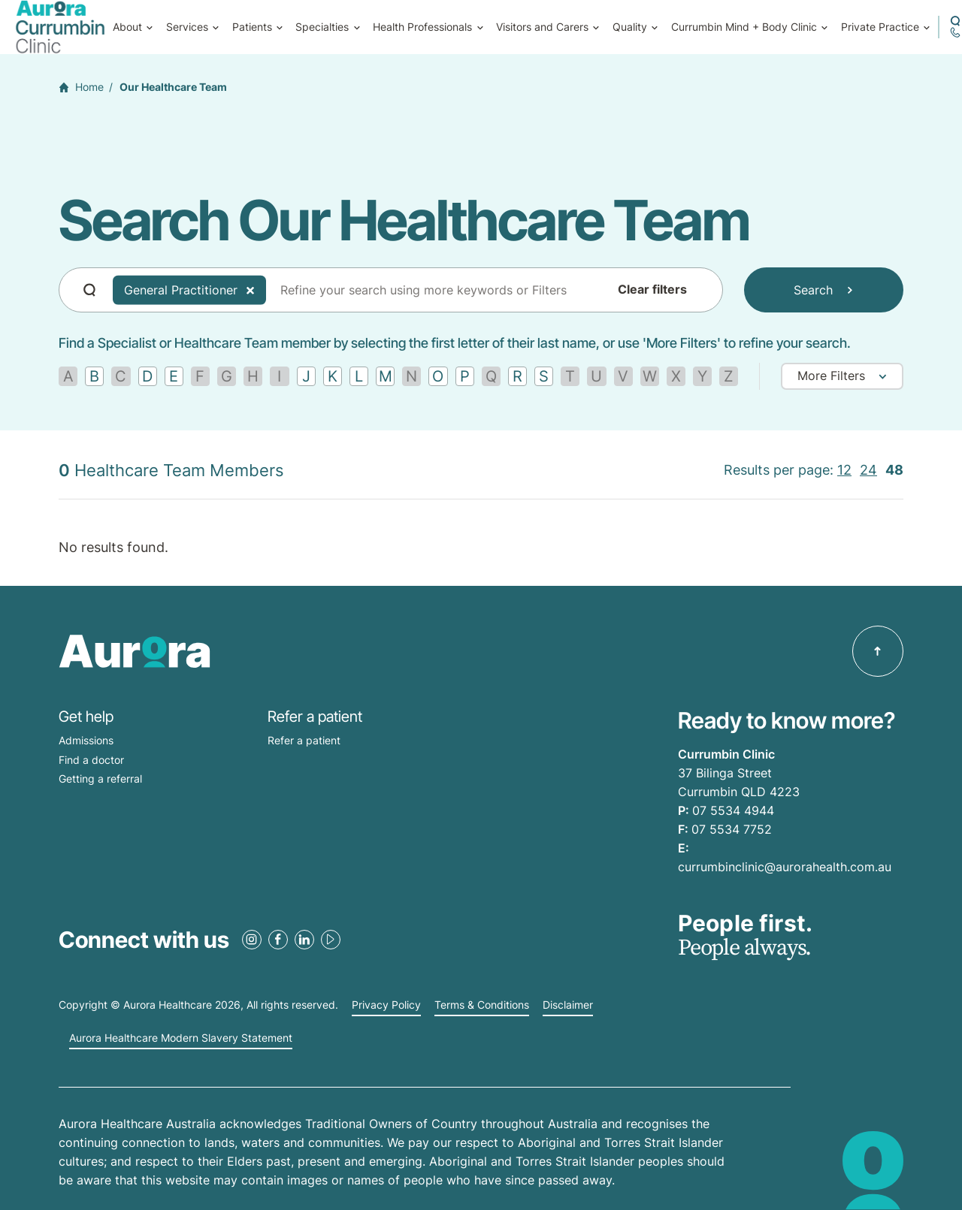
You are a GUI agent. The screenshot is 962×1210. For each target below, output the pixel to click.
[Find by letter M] (385, 376)
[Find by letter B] (94, 376)
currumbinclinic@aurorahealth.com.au (784, 866)
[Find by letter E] (174, 376)
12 (844, 470)
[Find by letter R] (517, 376)
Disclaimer (568, 1005)
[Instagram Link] (252, 939)
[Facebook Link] (278, 939)
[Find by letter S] (543, 376)
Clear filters (652, 289)
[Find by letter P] (464, 376)
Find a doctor (91, 759)
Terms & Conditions (481, 1005)
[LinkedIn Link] (304, 939)
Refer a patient (304, 740)
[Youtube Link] (330, 939)
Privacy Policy (386, 1005)
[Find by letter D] (147, 376)
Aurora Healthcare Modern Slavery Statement (180, 1038)
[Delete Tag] (250, 290)
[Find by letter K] (332, 376)
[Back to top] (877, 651)
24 (868, 470)
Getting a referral (100, 778)
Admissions (86, 740)
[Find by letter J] (306, 376)
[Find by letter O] (437, 376)
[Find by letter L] (358, 376)
